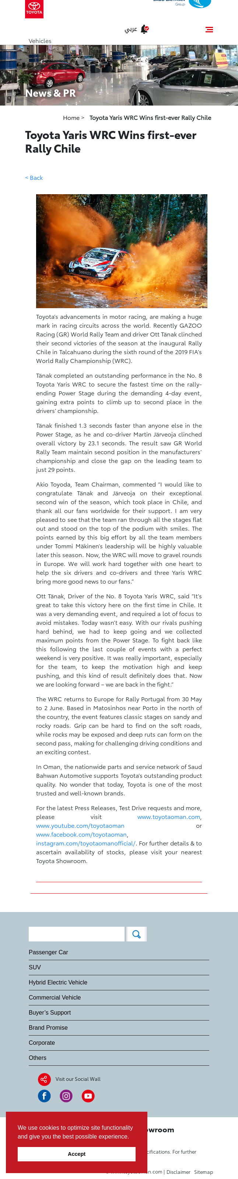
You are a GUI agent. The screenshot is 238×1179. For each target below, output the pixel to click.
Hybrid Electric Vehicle (58, 982)
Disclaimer (178, 1171)
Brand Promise (48, 1028)
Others (37, 1058)
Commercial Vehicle (55, 997)
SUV (35, 967)
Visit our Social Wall (78, 1078)
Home (72, 117)
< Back (34, 177)
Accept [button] (76, 1154)
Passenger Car (48, 952)
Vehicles (40, 40)
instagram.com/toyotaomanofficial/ (86, 842)
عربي (131, 29)
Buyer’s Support (50, 1012)
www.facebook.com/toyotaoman (81, 834)
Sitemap (203, 1171)
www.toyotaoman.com (168, 816)
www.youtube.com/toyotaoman (80, 825)
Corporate (42, 1043)
